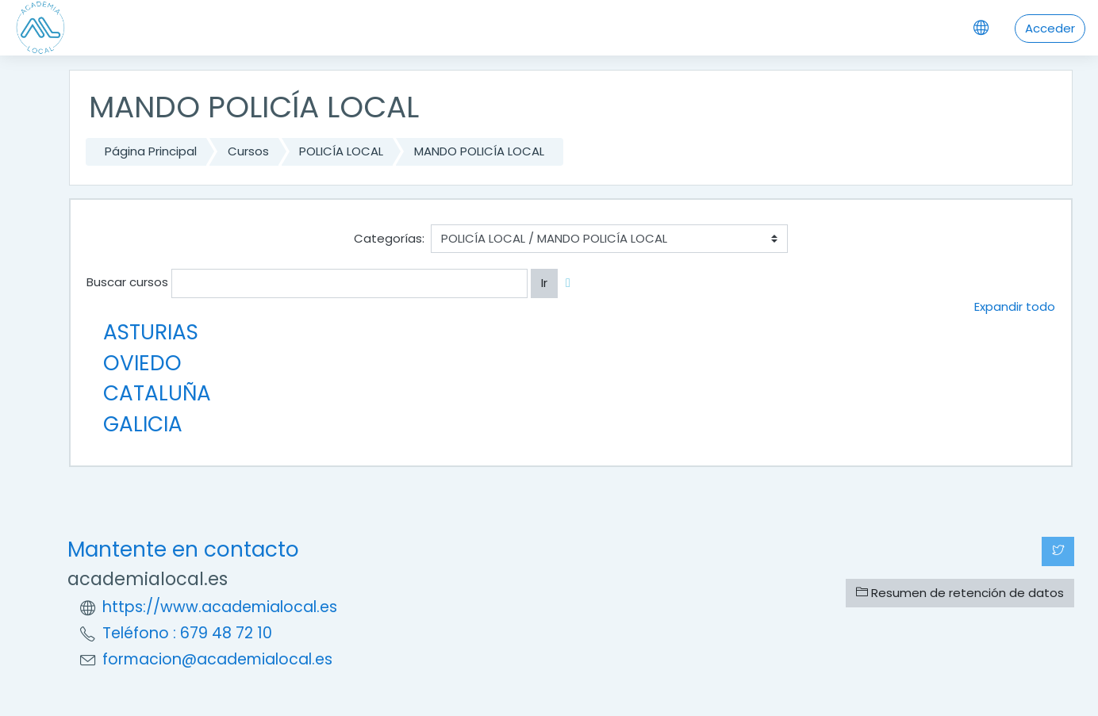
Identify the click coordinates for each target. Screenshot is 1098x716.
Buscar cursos (127, 282)
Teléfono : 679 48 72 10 (187, 633)
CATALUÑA (157, 393)
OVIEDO (142, 362)
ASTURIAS (150, 332)
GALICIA (142, 423)
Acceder (1050, 28)
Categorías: (389, 238)
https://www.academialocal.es (219, 607)
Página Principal (151, 151)
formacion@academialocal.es (217, 659)
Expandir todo (1014, 306)
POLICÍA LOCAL (341, 151)
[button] (571, 283)
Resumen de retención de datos (960, 592)
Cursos (248, 151)
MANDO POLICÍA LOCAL (479, 151)
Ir (544, 282)
